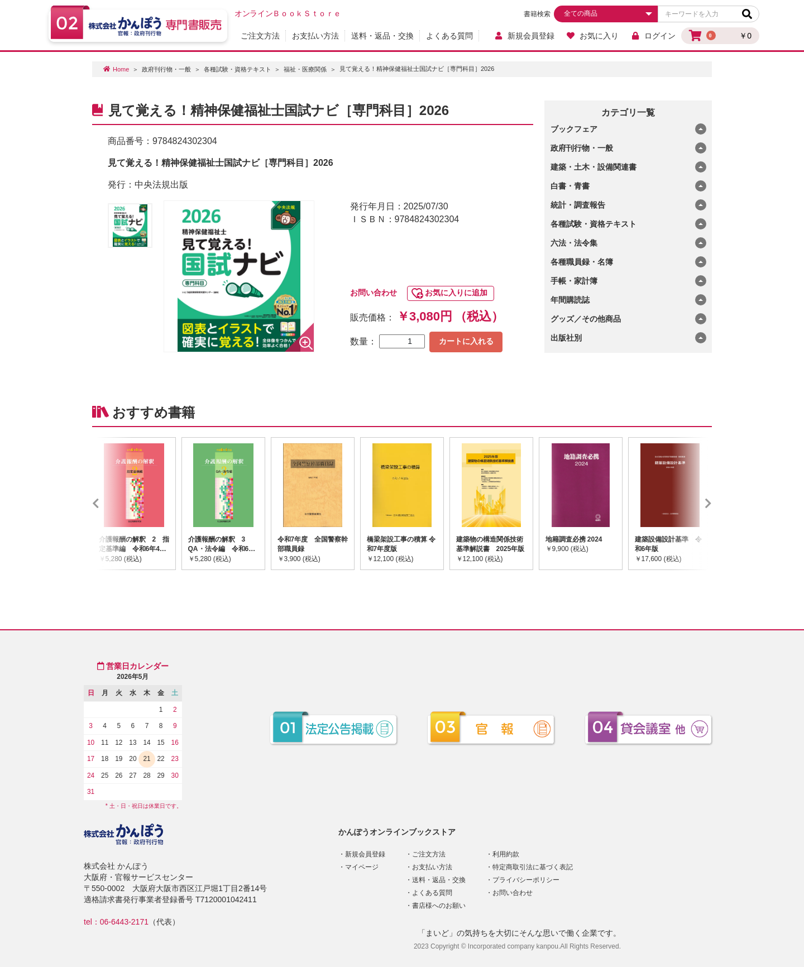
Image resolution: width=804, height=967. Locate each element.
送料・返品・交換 (382, 35)
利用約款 (505, 854)
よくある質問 (449, 35)
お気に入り (592, 35)
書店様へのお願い (439, 905)
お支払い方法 (315, 35)
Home (121, 69)
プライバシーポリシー (525, 880)
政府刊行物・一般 (166, 69)
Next (692, 504)
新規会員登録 (524, 35)
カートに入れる (466, 341)
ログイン (653, 35)
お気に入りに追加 (456, 292)
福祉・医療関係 (305, 69)
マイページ (362, 867)
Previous (112, 504)
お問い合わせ (373, 292)
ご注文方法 (260, 35)
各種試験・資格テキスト (237, 69)
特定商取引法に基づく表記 (532, 867)
